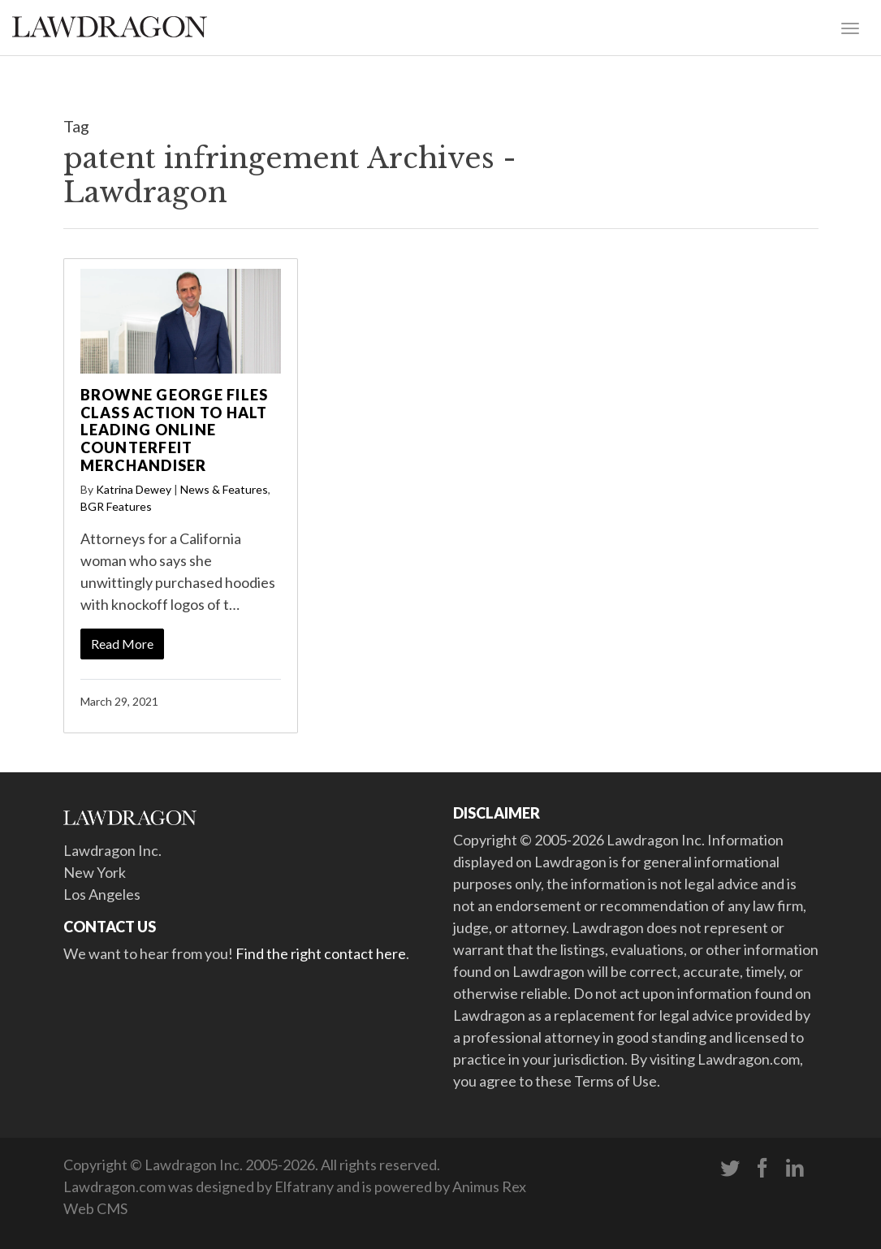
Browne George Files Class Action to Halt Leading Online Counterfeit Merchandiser (174, 429)
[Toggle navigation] (850, 26)
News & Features (224, 489)
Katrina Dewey (133, 489)
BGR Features (116, 506)
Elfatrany (304, 1186)
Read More (122, 643)
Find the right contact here (320, 953)
